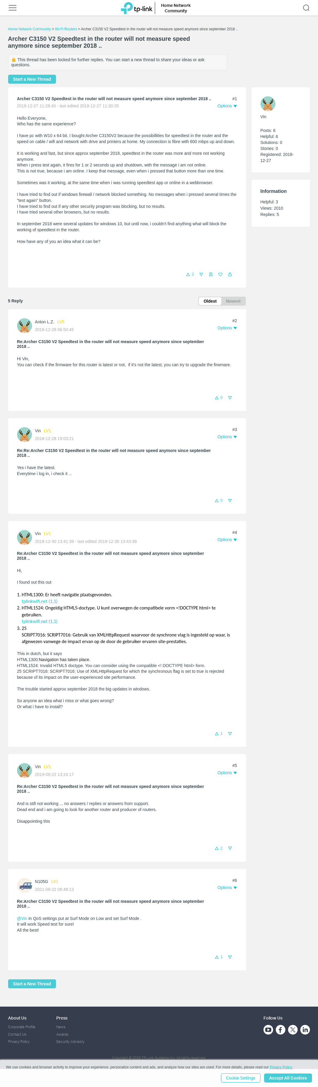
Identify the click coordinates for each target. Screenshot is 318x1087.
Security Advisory (70, 1041)
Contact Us (17, 1034)
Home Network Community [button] (176, 8)
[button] (230, 274)
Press (61, 1017)
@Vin (22, 918)
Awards (62, 1034)
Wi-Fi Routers (66, 29)
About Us (17, 1017)
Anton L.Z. (44, 321)
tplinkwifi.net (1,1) (40, 601)
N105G (41, 881)
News (60, 1027)
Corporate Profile (21, 1027)
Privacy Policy (19, 1041)
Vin (38, 430)
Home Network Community (29, 29)
